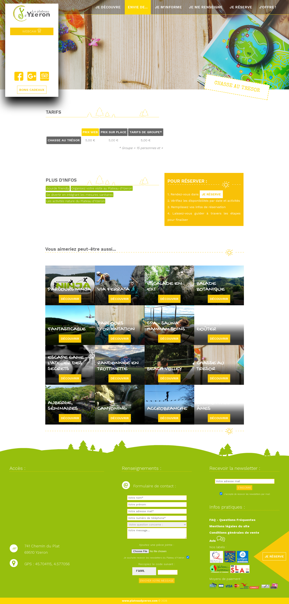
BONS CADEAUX (31, 90)
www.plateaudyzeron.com (140, 600)
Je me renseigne (205, 7)
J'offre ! (267, 7)
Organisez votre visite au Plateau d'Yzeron (101, 188)
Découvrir (70, 299)
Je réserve (241, 7)
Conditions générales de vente (234, 532)
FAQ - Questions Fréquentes (232, 520)
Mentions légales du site (229, 526)
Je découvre (108, 7)
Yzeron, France (31, 53)
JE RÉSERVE (211, 194)
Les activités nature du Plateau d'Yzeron (75, 201)
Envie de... (138, 7)
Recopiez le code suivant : (156, 564)
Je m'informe (168, 7)
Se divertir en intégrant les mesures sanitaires (79, 195)
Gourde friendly (57, 188)
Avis (217, 541)
